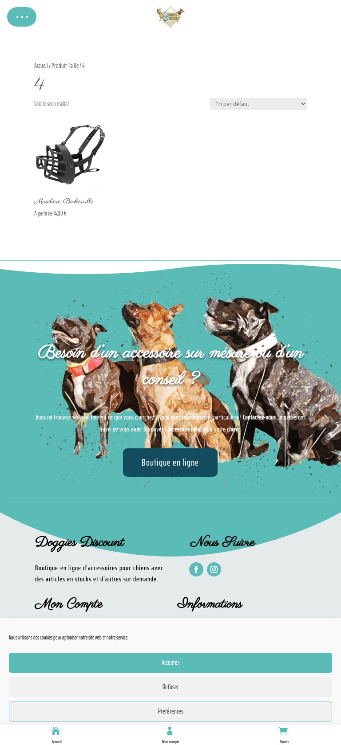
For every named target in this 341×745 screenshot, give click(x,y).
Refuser (171, 687)
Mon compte (170, 741)
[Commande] (258, 104)
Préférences (170, 711)
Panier (284, 741)
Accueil (57, 741)
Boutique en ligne (170, 462)
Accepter (170, 662)
